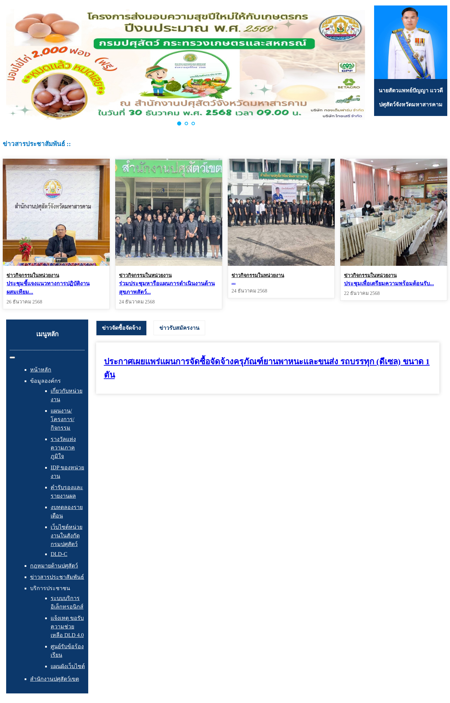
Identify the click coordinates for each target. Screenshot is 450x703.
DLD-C (59, 554)
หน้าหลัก (40, 370)
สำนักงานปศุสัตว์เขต (54, 679)
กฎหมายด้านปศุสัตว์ (54, 566)
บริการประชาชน (50, 588)
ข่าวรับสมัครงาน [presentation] (179, 328)
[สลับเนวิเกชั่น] (12, 357)
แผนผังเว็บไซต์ (68, 666)
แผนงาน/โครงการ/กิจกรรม (62, 419)
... (233, 282)
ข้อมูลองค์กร (45, 381)
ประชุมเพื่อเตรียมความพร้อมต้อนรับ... (389, 283)
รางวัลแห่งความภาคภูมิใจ (63, 447)
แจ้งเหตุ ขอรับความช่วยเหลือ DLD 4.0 (67, 626)
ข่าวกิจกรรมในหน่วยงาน (32, 275)
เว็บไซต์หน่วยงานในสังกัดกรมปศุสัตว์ (66, 535)
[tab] (121, 328)
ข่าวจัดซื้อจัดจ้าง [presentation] (121, 328)
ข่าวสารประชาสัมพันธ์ (57, 577)
